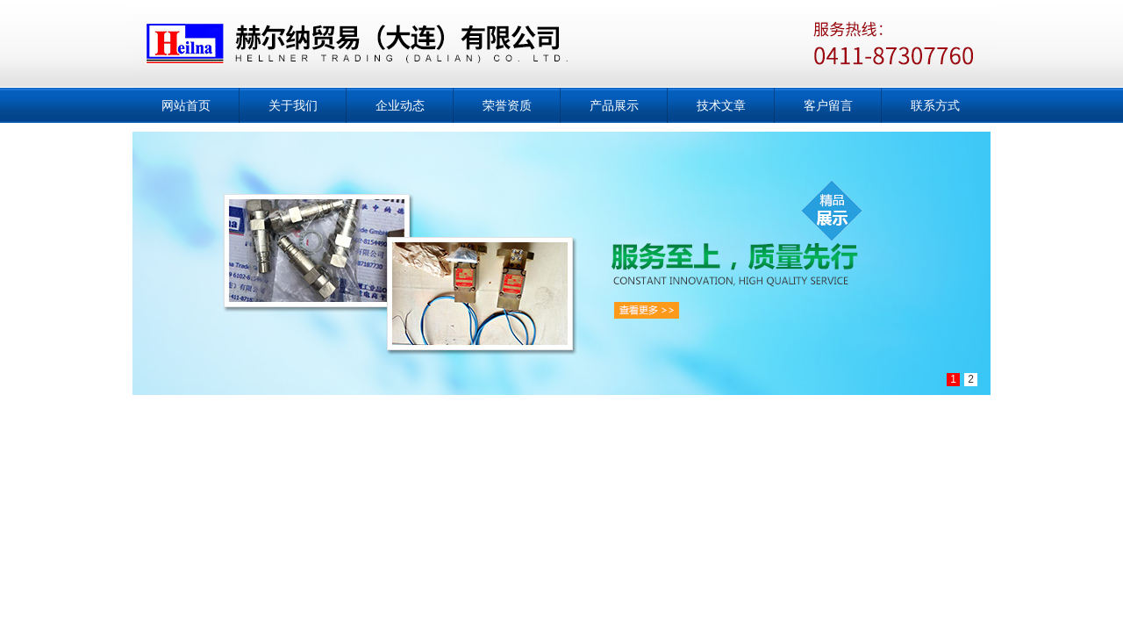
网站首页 (186, 105)
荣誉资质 (507, 105)
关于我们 (293, 105)
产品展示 (614, 105)
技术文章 (721, 105)
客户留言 (828, 105)
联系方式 (935, 105)
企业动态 (400, 105)
